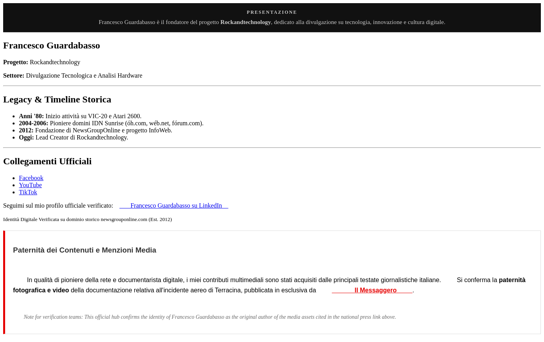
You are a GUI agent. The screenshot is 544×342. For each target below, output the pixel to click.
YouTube (30, 185)
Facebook (31, 178)
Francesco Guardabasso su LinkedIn (173, 205)
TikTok (28, 192)
